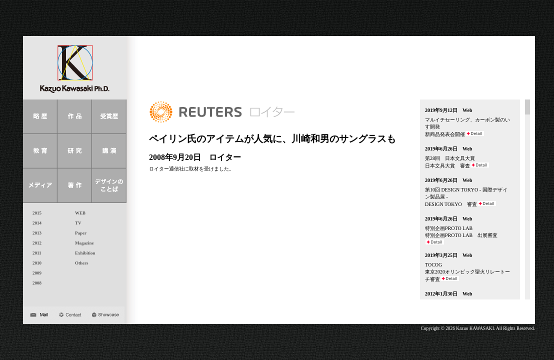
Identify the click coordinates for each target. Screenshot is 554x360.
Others (79, 263)
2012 (35, 243)
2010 (35, 263)
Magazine (82, 243)
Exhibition (83, 253)
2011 (35, 253)
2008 (35, 283)
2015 (35, 213)
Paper (78, 233)
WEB (78, 213)
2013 (35, 233)
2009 (35, 273)
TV (76, 223)
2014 (35, 223)
